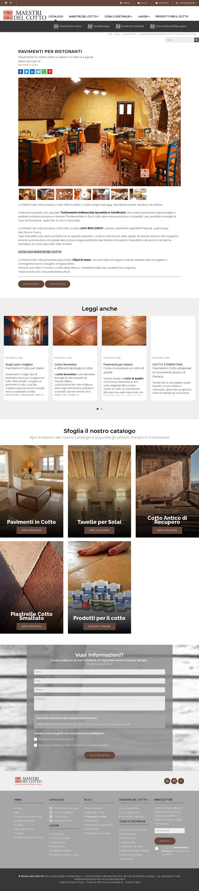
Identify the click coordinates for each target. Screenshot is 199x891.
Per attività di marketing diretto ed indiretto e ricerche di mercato (71, 745)
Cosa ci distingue (118, 16)
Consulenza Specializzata (133, 829)
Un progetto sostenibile (132, 816)
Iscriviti (165, 841)
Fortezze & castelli (60, 838)
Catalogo (56, 799)
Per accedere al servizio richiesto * (55, 739)
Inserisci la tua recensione (28, 816)
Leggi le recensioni (25, 820)
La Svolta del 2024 (130, 812)
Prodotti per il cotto (172, 16)
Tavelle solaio (101, 26)
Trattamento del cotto (131, 846)
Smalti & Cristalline (132, 26)
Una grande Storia (130, 808)
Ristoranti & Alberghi (61, 850)
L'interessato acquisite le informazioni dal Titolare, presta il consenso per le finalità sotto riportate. (83, 724)
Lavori (144, 16)
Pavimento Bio (128, 834)
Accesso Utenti (132, 882)
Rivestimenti (92, 820)
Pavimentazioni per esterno (99, 825)
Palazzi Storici (58, 846)
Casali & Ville (57, 834)
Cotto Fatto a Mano (95, 812)
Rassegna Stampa (24, 829)
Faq (18, 812)
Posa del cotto (128, 842)
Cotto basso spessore (131, 854)
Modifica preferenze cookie (29, 837)
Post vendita (127, 859)
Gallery (19, 825)
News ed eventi (94, 808)
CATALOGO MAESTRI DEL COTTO (39, 252)
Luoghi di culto (58, 842)
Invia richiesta (100, 755)
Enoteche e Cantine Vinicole (65, 854)
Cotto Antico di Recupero (171, 26)
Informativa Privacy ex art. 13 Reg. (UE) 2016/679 (60, 721)
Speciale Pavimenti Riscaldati (135, 850)
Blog (142, 3)
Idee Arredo (92, 829)
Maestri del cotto (84, 16)
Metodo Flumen (129, 838)
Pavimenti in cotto (70, 26)
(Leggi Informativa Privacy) (72, 882)
